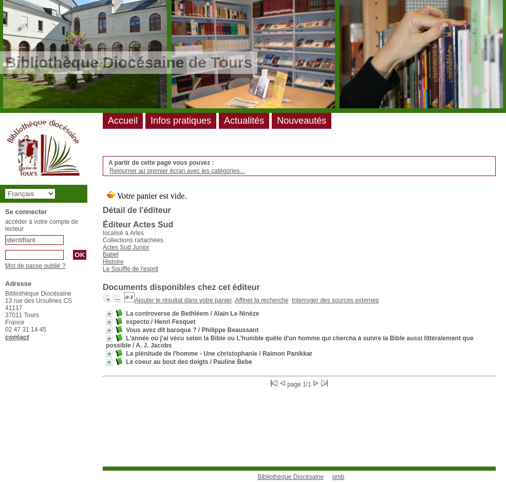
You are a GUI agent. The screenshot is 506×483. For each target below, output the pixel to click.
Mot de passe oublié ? (35, 265)
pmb (338, 476)
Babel (111, 254)
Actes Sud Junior (126, 247)
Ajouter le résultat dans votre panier (183, 300)
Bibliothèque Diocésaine (290, 476)
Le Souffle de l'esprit (130, 269)
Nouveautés (301, 120)
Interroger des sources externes (335, 300)
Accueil (123, 120)
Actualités (244, 120)
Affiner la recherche (262, 300)
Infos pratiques (181, 120)
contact (17, 337)
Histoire (113, 261)
